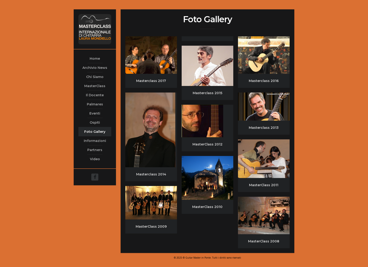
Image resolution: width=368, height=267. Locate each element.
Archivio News (94, 68)
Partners (94, 150)
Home (95, 58)
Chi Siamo (95, 77)
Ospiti (95, 122)
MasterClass (94, 86)
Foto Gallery (94, 132)
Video (95, 159)
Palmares (95, 104)
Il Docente (95, 95)
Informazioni (95, 141)
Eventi (94, 113)
